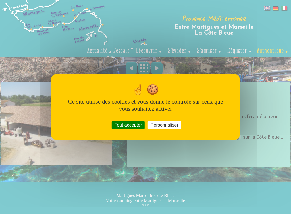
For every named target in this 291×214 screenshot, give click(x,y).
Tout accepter (128, 125)
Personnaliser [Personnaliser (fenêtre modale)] (164, 125)
